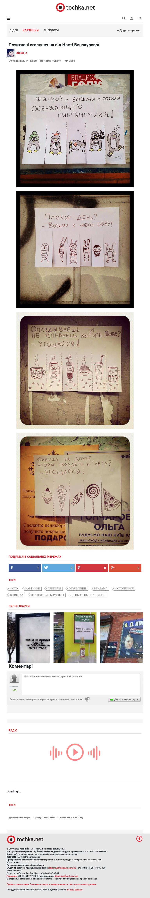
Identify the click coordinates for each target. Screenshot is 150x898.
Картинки (31, 30)
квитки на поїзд (71, 817)
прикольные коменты (47, 595)
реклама (100, 588)
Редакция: (12, 876)
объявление (78, 588)
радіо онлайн (45, 817)
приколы (54, 588)
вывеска (16, 595)
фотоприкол (124, 588)
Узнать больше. (75, 889)
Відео (14, 30)
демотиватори (19, 817)
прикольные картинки (89, 595)
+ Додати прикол (128, 30)
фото (14, 588)
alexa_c (21, 53)
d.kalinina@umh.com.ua (66, 876)
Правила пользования (18, 884)
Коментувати (51, 60)
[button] (132, 18)
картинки (32, 588)
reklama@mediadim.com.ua (62, 868)
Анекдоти (51, 30)
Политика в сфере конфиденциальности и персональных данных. (63, 884)
